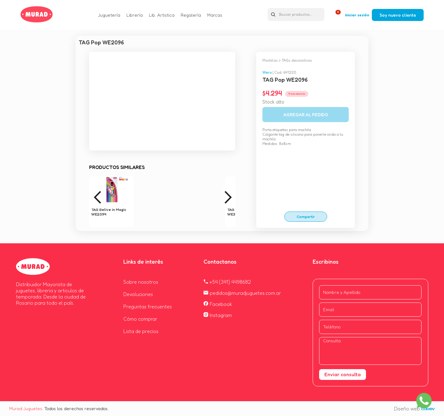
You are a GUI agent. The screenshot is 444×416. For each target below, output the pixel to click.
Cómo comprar (140, 319)
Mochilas (270, 60)
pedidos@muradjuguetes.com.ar (242, 293)
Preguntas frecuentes (147, 306)
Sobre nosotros (140, 282)
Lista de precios (140, 331)
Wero (267, 72)
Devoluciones (138, 294)
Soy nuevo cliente (398, 15)
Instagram (218, 315)
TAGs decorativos (297, 60)
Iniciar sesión (357, 15)
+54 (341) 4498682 (227, 282)
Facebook (218, 304)
